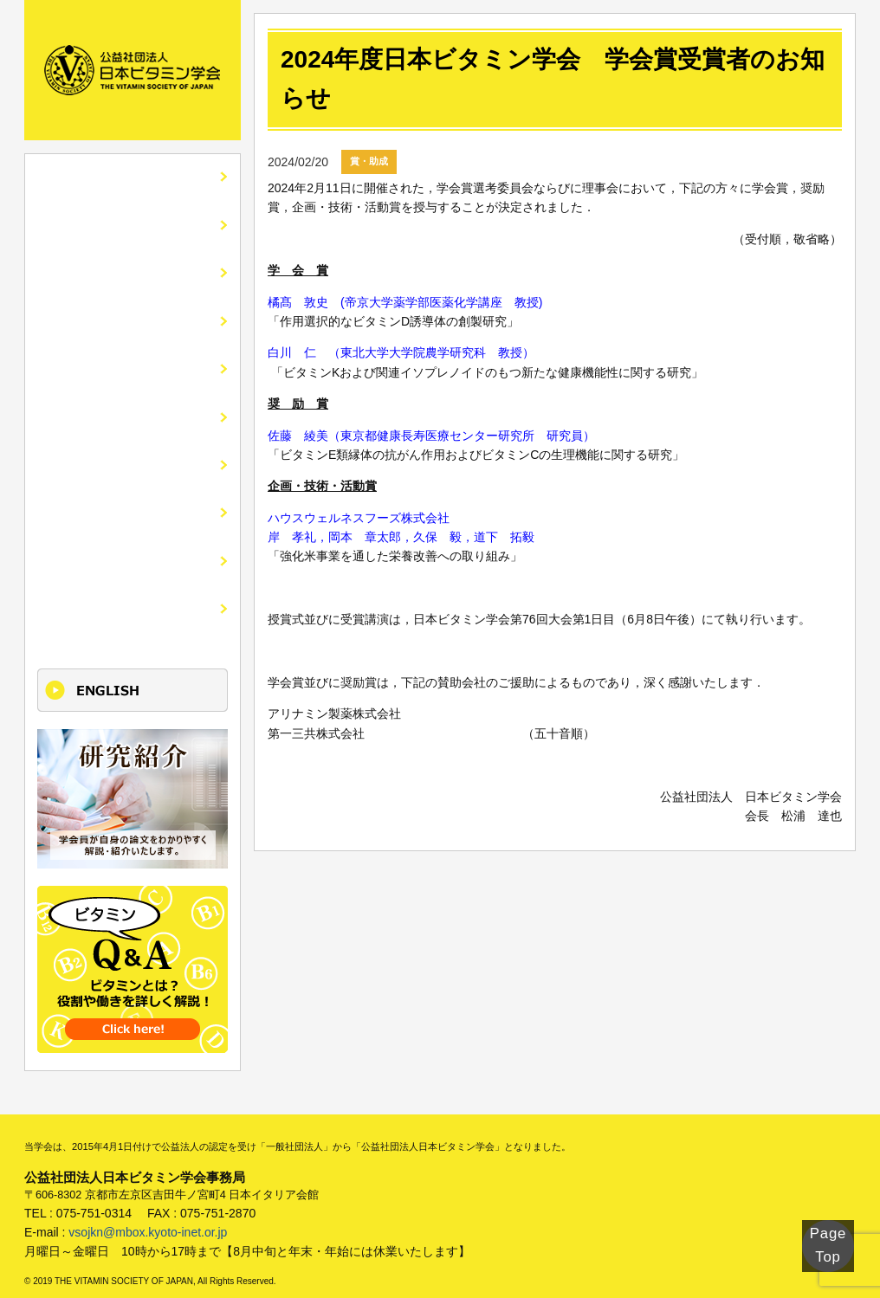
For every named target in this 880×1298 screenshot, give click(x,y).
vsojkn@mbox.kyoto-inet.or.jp (147, 1217)
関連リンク (77, 501)
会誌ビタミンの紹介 (104, 269)
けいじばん (77, 548)
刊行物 (63, 456)
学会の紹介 (77, 223)
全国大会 (70, 316)
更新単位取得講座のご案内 (125, 594)
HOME (63, 177)
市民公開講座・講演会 (111, 362)
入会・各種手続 (90, 409)
